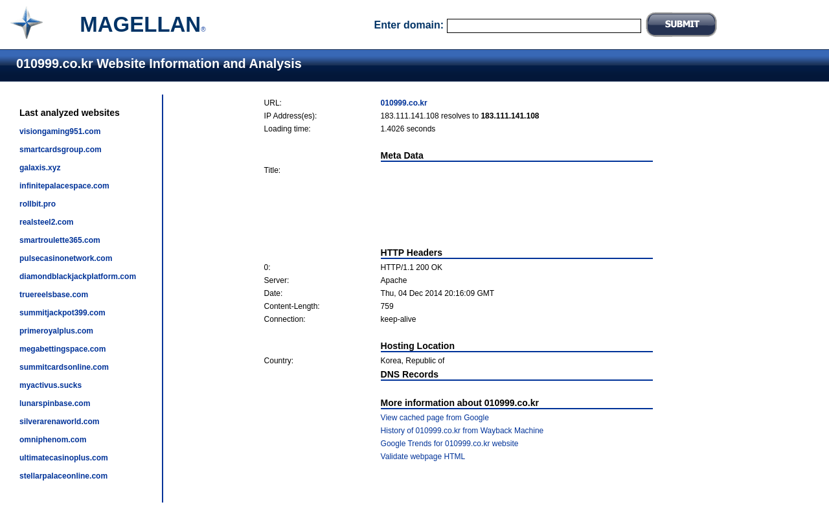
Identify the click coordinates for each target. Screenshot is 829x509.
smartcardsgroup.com (60, 149)
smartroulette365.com (59, 240)
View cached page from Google (435, 417)
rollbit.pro (37, 204)
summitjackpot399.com (62, 312)
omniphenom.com (52, 439)
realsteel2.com (46, 222)
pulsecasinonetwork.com (65, 258)
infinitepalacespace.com (64, 185)
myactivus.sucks (50, 385)
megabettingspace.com (62, 349)
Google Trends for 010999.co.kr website (450, 443)
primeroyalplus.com (56, 330)
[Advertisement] (458, 211)
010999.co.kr (404, 102)
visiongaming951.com (59, 131)
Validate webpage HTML (423, 456)
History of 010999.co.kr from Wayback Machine (462, 430)
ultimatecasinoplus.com (63, 457)
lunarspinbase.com (54, 403)
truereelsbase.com (53, 294)
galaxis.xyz (39, 167)
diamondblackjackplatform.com (77, 276)
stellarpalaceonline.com (63, 476)
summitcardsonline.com (64, 367)
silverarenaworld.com (59, 421)
